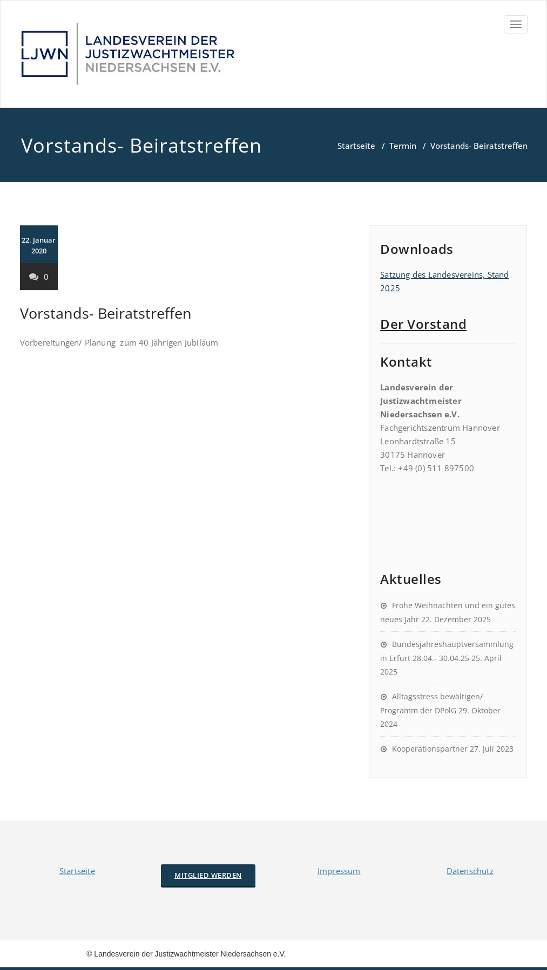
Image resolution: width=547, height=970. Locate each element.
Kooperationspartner (430, 749)
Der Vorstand (423, 324)
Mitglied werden (208, 875)
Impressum (339, 870)
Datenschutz (470, 870)
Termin (402, 145)
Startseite (356, 145)
